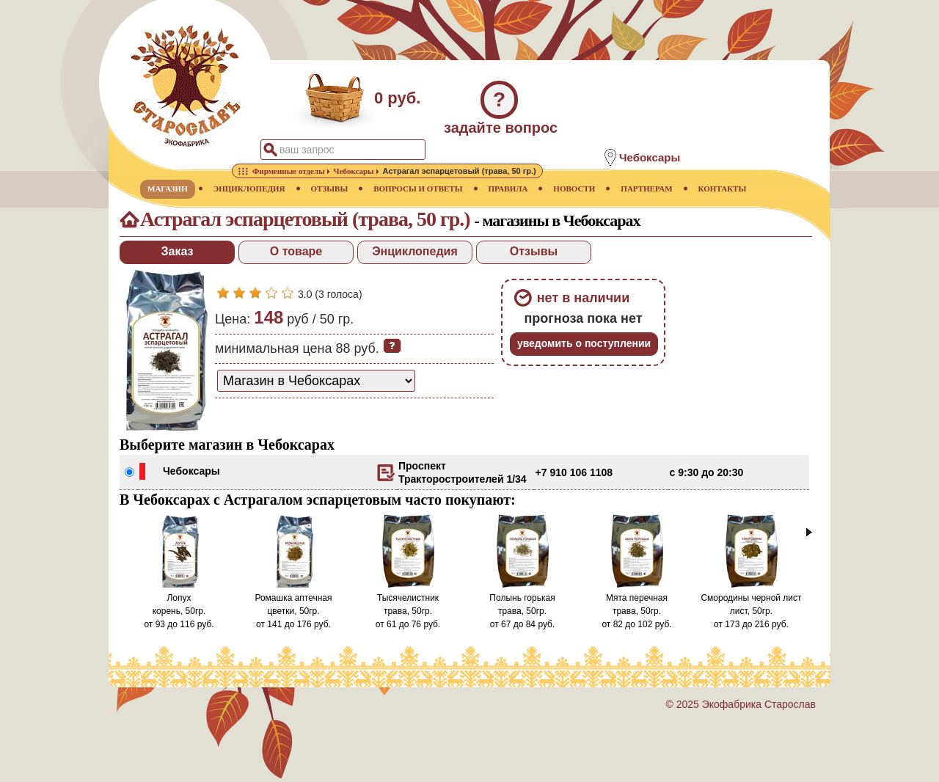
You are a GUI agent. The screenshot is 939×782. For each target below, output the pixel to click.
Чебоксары (191, 471)
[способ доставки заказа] (316, 381)
